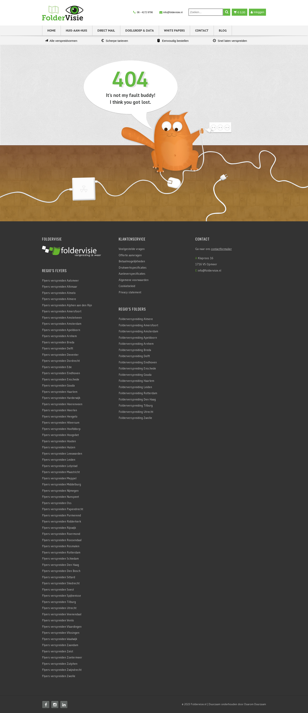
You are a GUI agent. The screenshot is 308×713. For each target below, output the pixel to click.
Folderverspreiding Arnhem (136, 344)
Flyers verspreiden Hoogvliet (60, 435)
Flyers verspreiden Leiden (58, 459)
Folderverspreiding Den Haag (137, 399)
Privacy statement (130, 292)
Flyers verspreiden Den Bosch (61, 571)
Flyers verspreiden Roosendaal (62, 540)
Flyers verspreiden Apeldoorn (61, 330)
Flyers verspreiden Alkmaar (59, 286)
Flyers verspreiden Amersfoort (61, 311)
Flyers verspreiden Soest (58, 589)
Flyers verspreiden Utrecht (59, 608)
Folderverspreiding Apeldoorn (138, 337)
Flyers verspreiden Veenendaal (61, 614)
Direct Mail (106, 30)
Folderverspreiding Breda (135, 350)
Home (51, 30)
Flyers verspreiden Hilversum (60, 422)
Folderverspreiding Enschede (137, 368)
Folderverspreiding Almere (136, 319)
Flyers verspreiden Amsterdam (61, 324)
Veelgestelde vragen (132, 249)
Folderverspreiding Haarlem (136, 381)
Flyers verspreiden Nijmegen (60, 490)
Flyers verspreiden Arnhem (59, 336)
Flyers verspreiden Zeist (57, 651)
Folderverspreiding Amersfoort (138, 325)
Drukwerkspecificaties (133, 267)
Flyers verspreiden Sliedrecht (61, 583)
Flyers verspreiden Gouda (58, 385)
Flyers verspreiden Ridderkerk (61, 521)
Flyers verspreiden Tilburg (59, 602)
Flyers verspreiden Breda (58, 342)
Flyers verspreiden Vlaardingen (62, 626)
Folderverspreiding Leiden (135, 387)
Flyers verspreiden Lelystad (59, 466)
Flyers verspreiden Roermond (61, 534)
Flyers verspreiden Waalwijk (59, 639)
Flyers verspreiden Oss (57, 503)
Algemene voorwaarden (133, 280)
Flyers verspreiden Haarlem (59, 392)
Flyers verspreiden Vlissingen (60, 633)
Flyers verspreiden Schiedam (60, 558)
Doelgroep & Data (139, 30)
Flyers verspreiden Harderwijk (61, 398)
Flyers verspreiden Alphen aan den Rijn (67, 305)
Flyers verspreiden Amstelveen (62, 317)
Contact (202, 30)
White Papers (174, 30)
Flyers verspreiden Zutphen (59, 664)
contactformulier (221, 249)
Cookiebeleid (127, 286)
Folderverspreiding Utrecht (136, 412)
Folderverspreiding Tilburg (136, 405)
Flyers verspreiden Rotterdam (61, 552)
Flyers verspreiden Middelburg (61, 484)
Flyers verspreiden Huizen (58, 447)
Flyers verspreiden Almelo (59, 293)
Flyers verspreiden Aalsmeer (60, 280)
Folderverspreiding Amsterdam (138, 331)
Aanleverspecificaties (132, 273)
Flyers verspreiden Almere (59, 299)
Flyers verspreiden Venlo (58, 620)
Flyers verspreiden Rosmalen (60, 546)
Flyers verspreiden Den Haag (60, 565)
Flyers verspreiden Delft (57, 348)
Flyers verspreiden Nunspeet (60, 497)
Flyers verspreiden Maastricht (61, 472)
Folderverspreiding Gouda (135, 375)
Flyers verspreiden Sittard (58, 577)
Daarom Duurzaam (255, 704)
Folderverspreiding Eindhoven (138, 362)
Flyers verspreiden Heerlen (59, 410)
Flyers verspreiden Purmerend (61, 515)
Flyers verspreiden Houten (59, 441)
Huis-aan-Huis (76, 30)
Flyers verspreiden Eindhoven (61, 373)
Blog (223, 30)
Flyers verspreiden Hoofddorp (61, 429)
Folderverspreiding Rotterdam (138, 393)
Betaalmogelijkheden (132, 261)
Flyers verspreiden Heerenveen (62, 404)
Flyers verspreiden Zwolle (58, 676)
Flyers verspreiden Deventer (60, 354)
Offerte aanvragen (130, 255)
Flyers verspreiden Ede (57, 367)
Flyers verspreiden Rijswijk (59, 528)
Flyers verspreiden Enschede (60, 379)
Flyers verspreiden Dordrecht (61, 361)
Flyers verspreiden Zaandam (60, 645)
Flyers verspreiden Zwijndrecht (62, 670)
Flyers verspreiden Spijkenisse (61, 595)
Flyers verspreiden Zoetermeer (62, 657)
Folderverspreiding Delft (134, 356)
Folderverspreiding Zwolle (135, 418)
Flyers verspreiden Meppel (59, 478)
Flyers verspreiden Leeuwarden (62, 453)
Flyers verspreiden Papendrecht (62, 509)
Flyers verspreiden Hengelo (59, 416)
